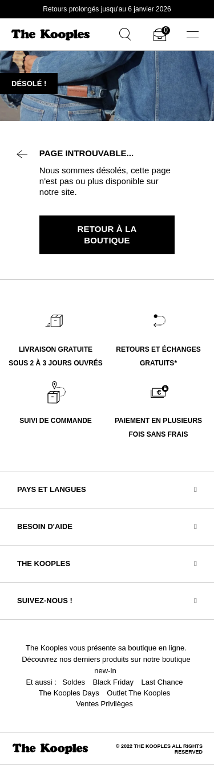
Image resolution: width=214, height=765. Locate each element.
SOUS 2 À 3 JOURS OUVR (51, 363)
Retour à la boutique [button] (107, 234)
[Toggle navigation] (192, 34)
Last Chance (162, 682)
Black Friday (113, 682)
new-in (105, 670)
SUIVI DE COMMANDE (55, 421)
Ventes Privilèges (104, 703)
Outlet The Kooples (138, 693)
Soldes (73, 682)
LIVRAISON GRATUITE (55, 349)
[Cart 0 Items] (160, 37)
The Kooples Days (69, 693)
